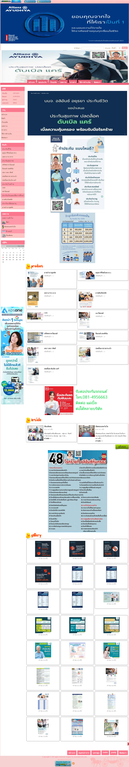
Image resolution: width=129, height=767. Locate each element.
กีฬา (7, 222)
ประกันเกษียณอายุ (9, 203)
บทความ (4, 126)
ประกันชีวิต (6, 149)
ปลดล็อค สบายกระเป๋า (9, 176)
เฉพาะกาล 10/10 (7, 157)
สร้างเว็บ (11, 1)
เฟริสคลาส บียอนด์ (8, 165)
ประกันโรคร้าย (8, 184)
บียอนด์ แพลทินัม (7, 169)
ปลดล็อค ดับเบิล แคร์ (9, 180)
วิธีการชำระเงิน (7, 134)
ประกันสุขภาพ (7, 161)
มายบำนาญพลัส (7, 207)
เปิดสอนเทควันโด (9, 226)
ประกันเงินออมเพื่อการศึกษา (13, 195)
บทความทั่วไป (7, 218)
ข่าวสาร (4, 130)
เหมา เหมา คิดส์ (7, 172)
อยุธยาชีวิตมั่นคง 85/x (9, 153)
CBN (3, 188)
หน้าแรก (4, 114)
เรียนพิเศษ (7, 235)
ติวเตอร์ (9, 231)
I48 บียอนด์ (6, 191)
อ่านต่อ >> (48, 438)
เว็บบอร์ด (5, 122)
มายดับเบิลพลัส (7, 199)
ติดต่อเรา (5, 138)
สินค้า (3, 118)
